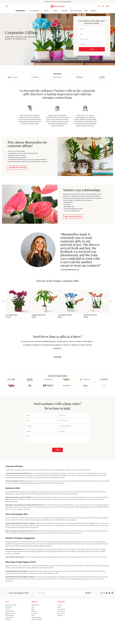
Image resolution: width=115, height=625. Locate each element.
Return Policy (61, 613)
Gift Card (8, 609)
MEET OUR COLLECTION (73, 216)
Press (33, 607)
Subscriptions (20, 10)
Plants (46, 10)
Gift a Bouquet (34, 10)
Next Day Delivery (76, 10)
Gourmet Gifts (95, 10)
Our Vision (34, 613)
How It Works (35, 605)
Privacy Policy (61, 609)
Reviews (7, 619)
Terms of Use (61, 611)
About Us (34, 611)
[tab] (21, 11)
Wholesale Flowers (37, 619)
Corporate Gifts (9, 611)
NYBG (86, 10)
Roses (55, 10)
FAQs (59, 607)
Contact (60, 605)
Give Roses (8, 607)
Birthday (64, 10)
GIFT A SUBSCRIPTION (65, 1)
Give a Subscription (10, 605)
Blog (33, 609)
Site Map (60, 615)
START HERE (57, 357)
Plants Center (9, 617)
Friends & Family (10, 613)
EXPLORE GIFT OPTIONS (17, 167)
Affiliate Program (36, 617)
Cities (33, 615)
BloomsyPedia (9, 615)
